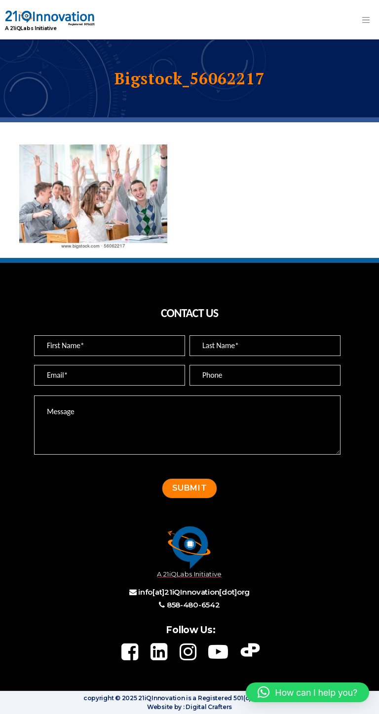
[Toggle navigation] (365, 20)
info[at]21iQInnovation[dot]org (194, 592)
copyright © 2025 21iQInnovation (134, 698)
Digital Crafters (208, 707)
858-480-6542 (193, 604)
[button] (307, 692)
